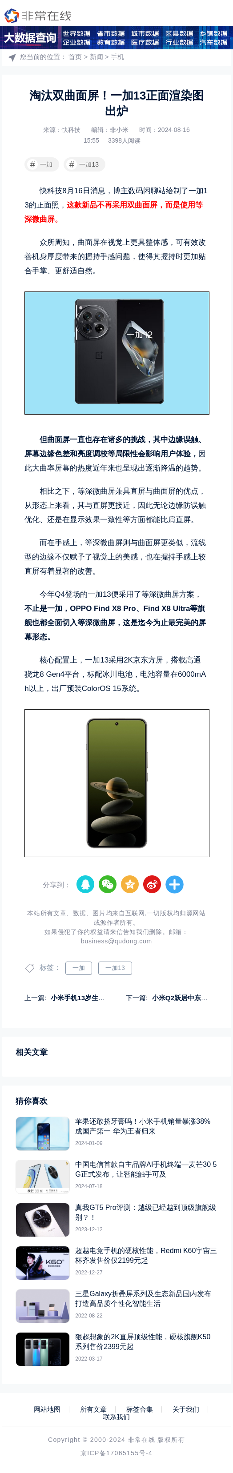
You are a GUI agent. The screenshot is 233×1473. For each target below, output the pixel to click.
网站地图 (47, 1409)
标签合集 (139, 1409)
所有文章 (93, 1409)
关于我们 (186, 1409)
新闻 (96, 56)
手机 (117, 56)
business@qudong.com (116, 941)
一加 (39, 164)
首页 (75, 56)
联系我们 (116, 1417)
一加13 (82, 164)
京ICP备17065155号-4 (116, 1453)
